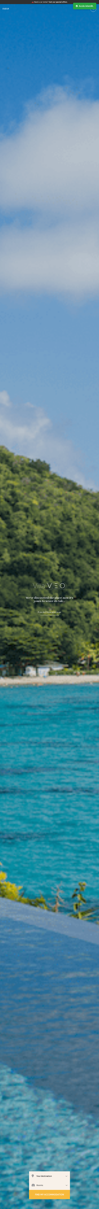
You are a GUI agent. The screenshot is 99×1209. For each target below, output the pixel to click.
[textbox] (53, 1176)
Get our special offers (58, 2)
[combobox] (53, 1176)
